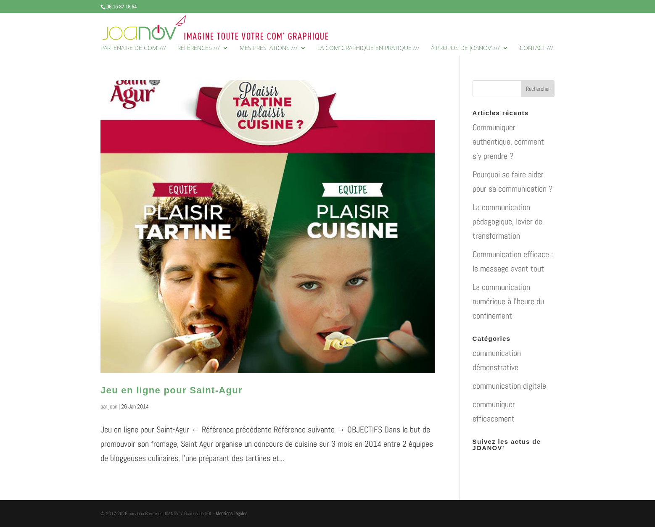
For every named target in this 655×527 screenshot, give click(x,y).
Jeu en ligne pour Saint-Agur (171, 390)
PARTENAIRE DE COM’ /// (133, 48)
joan (112, 406)
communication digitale (509, 385)
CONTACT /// (536, 48)
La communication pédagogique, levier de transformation (507, 221)
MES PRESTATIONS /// (269, 48)
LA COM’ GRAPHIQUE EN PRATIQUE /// (368, 48)
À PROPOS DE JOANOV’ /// (465, 48)
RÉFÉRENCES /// (198, 48)
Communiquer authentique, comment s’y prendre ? (508, 141)
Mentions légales (232, 513)
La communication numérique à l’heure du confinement (508, 301)
